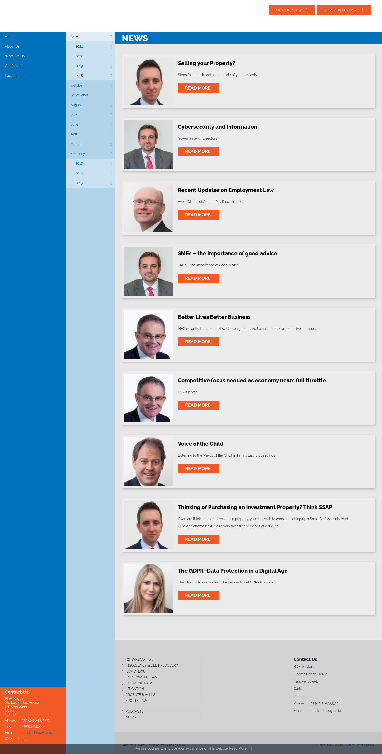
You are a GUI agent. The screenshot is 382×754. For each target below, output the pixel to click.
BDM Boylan (51, 15)
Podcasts (134, 711)
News (75, 37)
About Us (12, 46)
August (76, 105)
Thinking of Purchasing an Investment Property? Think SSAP (255, 507)
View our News (290, 10)
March (75, 144)
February (78, 154)
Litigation (134, 689)
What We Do (15, 56)
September (79, 95)
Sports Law (136, 701)
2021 (79, 46)
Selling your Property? (206, 63)
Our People (14, 66)
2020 (79, 56)
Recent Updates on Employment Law (226, 190)
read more (198, 87)
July (74, 115)
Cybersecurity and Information (217, 126)
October (77, 85)
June (74, 124)
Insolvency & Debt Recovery (151, 665)
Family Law (135, 671)
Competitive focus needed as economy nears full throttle (252, 380)
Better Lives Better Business (214, 317)
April (74, 134)
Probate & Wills (140, 695)
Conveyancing (139, 660)
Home (10, 37)
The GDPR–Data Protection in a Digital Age (233, 570)
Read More (237, 748)
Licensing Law (138, 683)
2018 (79, 76)
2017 (79, 163)
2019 (79, 66)
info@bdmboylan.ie (37, 732)
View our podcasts (342, 10)
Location (12, 76)
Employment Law (141, 677)
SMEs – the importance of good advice (227, 253)
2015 (79, 183)
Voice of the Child (200, 444)
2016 (79, 173)
